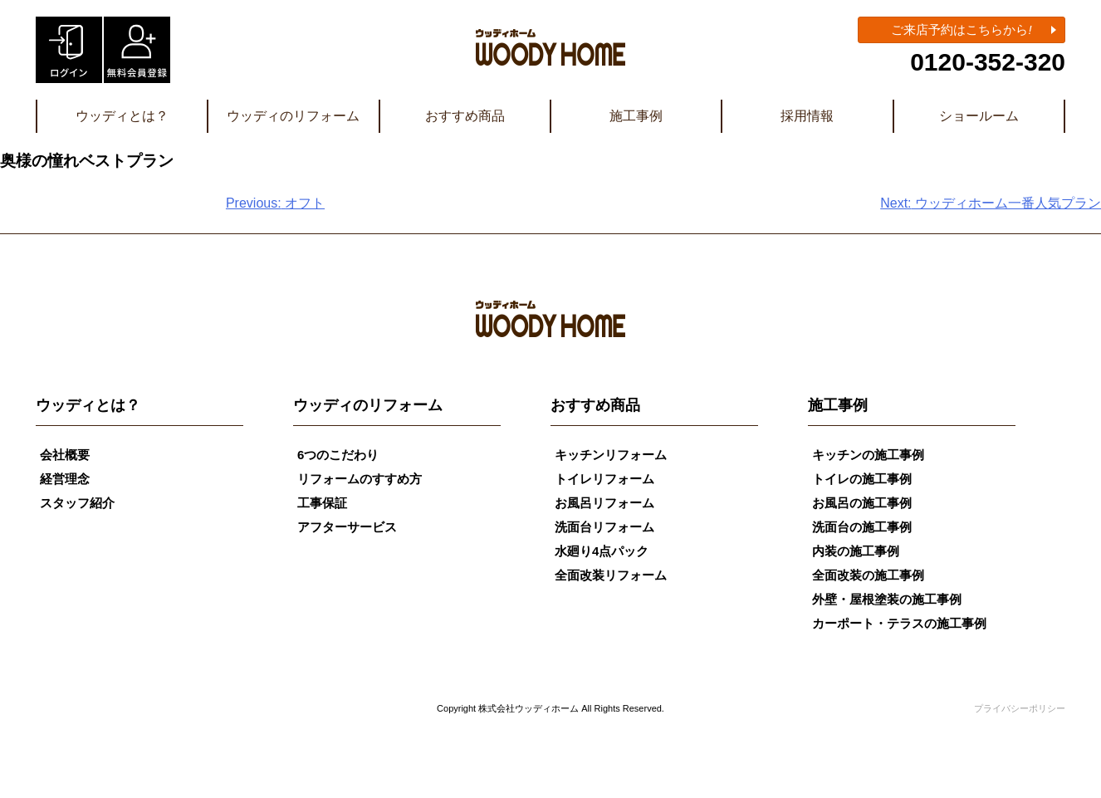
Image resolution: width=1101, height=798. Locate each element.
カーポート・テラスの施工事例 (899, 623)
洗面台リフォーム (604, 527)
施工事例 (636, 116)
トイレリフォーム (604, 479)
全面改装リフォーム (611, 575)
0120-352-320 (987, 62)
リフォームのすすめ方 (359, 479)
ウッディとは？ (122, 116)
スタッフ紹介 (77, 503)
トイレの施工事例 (862, 479)
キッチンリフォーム (611, 455)
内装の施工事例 (855, 551)
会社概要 (65, 455)
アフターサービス (347, 527)
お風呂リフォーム (604, 503)
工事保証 (322, 503)
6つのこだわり (338, 455)
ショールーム (979, 116)
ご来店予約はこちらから (961, 29)
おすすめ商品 (465, 116)
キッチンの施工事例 (868, 455)
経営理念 (65, 479)
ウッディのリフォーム (293, 116)
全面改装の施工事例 (868, 575)
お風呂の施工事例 (862, 503)
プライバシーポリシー (1019, 708)
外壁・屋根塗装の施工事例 (887, 599)
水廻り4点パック (601, 551)
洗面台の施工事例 (862, 527)
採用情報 (807, 116)
